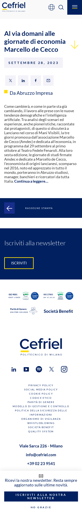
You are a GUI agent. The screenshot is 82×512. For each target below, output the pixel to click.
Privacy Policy (40, 385)
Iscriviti (19, 263)
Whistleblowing (41, 423)
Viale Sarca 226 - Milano (41, 446)
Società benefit (41, 427)
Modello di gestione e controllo (41, 406)
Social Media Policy (41, 389)
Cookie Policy (41, 393)
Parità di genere (41, 402)
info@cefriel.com (41, 454)
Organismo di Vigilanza (41, 418)
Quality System (41, 431)
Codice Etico (41, 397)
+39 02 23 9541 (41, 463)
